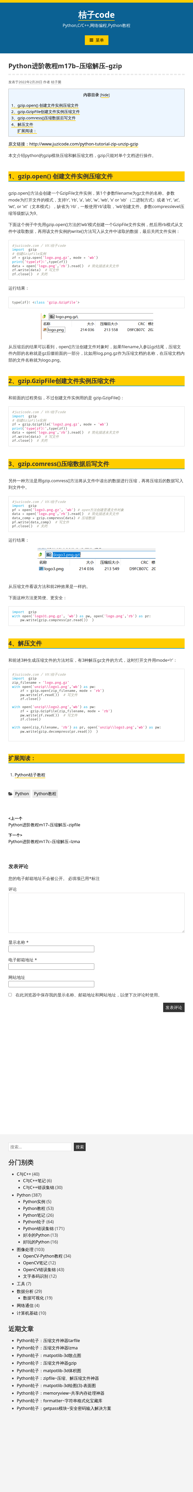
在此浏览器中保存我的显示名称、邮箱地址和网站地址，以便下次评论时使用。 (88, 995)
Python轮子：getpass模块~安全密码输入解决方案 (64, 1408)
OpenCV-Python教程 (43, 1256)
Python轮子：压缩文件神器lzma (47, 1348)
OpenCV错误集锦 (39, 1269)
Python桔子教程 (30, 775)
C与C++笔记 (34, 1180)
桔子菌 (56, 82)
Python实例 (34, 1201)
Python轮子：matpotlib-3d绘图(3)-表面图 (56, 1385)
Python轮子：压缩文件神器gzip (46, 1363)
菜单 (96, 40)
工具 (21, 1284)
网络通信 (25, 1305)
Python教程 (45, 794)
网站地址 (16, 977)
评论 (12, 889)
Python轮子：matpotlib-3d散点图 (49, 1355)
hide (104, 94)
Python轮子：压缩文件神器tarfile (48, 1340)
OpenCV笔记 (35, 1263)
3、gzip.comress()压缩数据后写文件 (43, 117)
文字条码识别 (35, 1276)
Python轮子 (34, 1222)
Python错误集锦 (38, 1228)
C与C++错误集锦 (38, 1187)
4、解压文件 (22, 124)
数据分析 (25, 1291)
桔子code (96, 14)
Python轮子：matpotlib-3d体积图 (49, 1370)
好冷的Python (36, 1235)
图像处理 (25, 1249)
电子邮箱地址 (22, 960)
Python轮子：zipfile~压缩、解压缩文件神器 (58, 1378)
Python (22, 794)
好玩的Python (36, 1242)
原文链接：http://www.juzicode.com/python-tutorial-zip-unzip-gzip (73, 144)
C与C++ (24, 1174)
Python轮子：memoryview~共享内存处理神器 (60, 1393)
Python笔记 (34, 1215)
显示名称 (18, 942)
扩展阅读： (27, 130)
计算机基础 (27, 1313)
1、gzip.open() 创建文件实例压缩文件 (45, 105)
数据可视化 (33, 1298)
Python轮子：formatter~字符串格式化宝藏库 (59, 1401)
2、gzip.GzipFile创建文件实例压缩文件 (45, 111)
